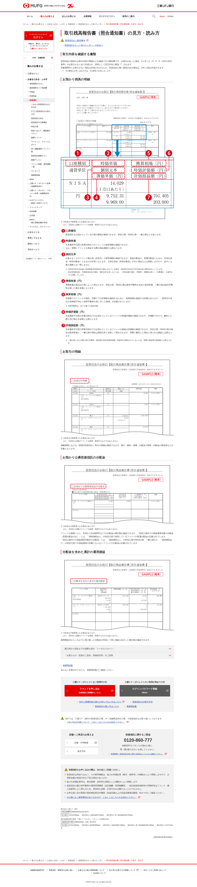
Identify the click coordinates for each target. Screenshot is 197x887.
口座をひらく (34, 73)
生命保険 (33, 211)
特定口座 (34, 126)
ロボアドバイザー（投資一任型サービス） (39, 201)
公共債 (32, 215)
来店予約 (81, 751)
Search (154, 16)
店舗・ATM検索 (81, 743)
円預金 (32, 92)
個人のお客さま (47, 16)
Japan (162, 16)
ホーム (30, 16)
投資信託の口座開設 (39, 122)
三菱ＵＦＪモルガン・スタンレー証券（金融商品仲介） (40, 193)
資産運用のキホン (37, 84)
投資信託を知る (37, 118)
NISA (32, 179)
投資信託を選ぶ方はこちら (107, 706)
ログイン (38, 36)
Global (170, 16)
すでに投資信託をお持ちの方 (41, 112)
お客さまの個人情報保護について (91, 870)
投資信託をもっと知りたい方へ (90, 24)
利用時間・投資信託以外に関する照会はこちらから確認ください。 (139, 754)
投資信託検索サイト (39, 156)
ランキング (35, 171)
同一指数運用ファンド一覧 (41, 150)
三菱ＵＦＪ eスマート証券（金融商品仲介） (40, 184)
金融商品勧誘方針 (37, 870)
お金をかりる (34, 232)
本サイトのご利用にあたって (154, 870)
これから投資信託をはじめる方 (41, 105)
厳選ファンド (36, 138)
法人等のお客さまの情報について (124, 870)
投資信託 (71, 24)
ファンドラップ (36, 207)
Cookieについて (99, 873)
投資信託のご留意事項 (76, 40)
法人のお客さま (69, 16)
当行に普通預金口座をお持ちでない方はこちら (102, 702)
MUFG (32, 5)
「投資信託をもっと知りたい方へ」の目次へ (83, 45)
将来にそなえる (35, 238)
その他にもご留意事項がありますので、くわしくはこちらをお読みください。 (103, 797)
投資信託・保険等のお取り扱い (61, 870)
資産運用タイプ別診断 (38, 88)
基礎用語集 (35, 175)
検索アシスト (36, 160)
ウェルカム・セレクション (40, 227)
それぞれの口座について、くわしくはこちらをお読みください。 (98, 722)
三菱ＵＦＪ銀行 (165, 6)
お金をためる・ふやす (56, 24)
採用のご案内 (128, 16)
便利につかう (34, 244)
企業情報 (87, 16)
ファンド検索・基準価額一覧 (41, 165)
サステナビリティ (107, 16)
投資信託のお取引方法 (143, 702)
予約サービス (34, 249)
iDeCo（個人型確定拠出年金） (39, 221)
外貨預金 (33, 96)
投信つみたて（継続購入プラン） (41, 132)
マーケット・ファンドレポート (41, 143)
